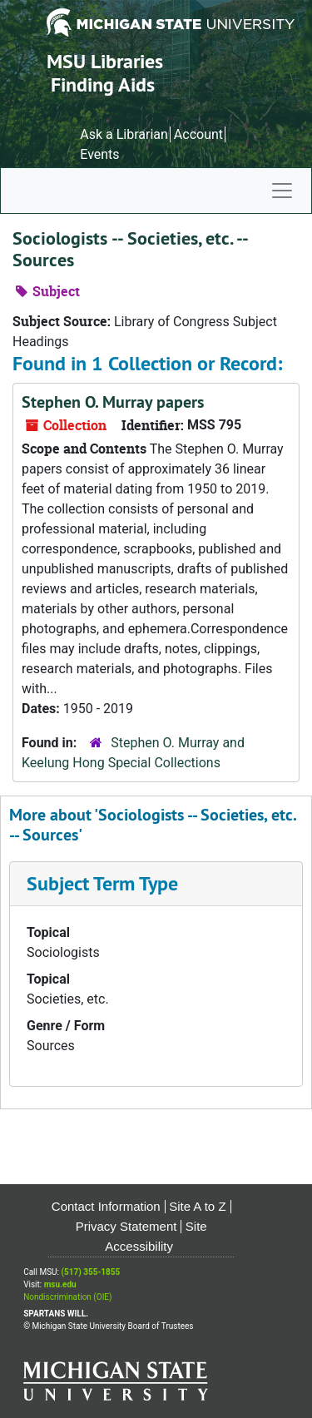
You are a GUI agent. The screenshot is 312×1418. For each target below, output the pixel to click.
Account (198, 134)
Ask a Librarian (124, 134)
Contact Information (106, 1206)
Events (99, 154)
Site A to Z (197, 1206)
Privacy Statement (126, 1226)
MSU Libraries (105, 61)
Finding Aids (103, 84)
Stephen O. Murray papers (113, 402)
